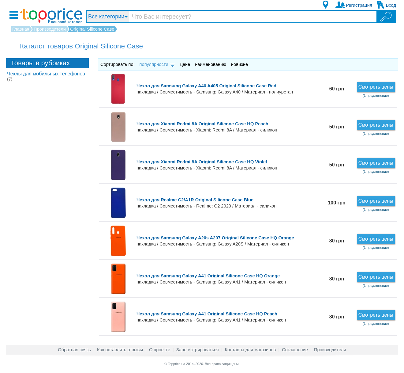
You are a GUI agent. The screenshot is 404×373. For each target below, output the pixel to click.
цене (185, 64)
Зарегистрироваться (197, 349)
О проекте (159, 349)
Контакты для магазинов (250, 349)
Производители (330, 349)
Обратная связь (74, 349)
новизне (239, 64)
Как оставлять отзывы (120, 349)
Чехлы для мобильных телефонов (46, 76)
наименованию (210, 64)
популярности (157, 64)
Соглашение (295, 349)
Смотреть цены (375, 86)
